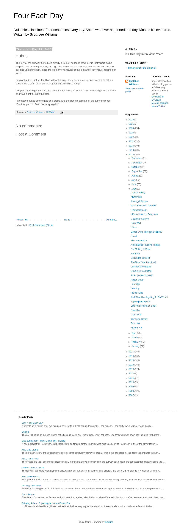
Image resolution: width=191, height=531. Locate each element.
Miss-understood (139, 240)
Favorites (135, 323)
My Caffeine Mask (31, 476)
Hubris (134, 227)
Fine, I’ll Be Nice (30, 458)
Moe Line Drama (30, 449)
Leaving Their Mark (31, 485)
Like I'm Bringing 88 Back (143, 306)
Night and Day (138, 192)
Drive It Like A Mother (141, 271)
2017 (131, 351)
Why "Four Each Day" (32, 423)
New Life (135, 310)
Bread (134, 236)
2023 (131, 132)
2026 (131, 119)
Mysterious (136, 197)
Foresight (135, 284)
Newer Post (22, 219)
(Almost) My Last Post (33, 467)
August (135, 175)
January (135, 346)
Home (67, 219)
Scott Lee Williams (134, 83)
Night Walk (136, 314)
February (136, 342)
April (134, 333)
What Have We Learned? (143, 205)
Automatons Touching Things (145, 245)
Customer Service (140, 219)
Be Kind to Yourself (140, 258)
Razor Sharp (137, 279)
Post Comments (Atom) (41, 225)
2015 (131, 360)
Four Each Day (38, 16)
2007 (131, 395)
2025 (131, 124)
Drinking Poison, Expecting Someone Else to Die (46, 503)
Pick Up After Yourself (141, 275)
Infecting (135, 288)
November (137, 162)
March (134, 337)
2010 (131, 382)
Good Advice (28, 494)
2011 (131, 378)
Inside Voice (137, 293)
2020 (131, 145)
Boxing (25, 432)
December (137, 158)
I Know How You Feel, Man (144, 214)
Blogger (109, 522)
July (133, 180)
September (137, 171)
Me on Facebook (160, 103)
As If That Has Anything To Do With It (149, 297)
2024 (131, 128)
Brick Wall (136, 223)
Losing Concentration (141, 266)
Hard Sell (135, 253)
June (134, 184)
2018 (131, 154)
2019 (131, 150)
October (135, 167)
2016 (131, 356)
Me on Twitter (158, 106)
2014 (131, 364)
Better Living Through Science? (146, 232)
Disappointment (138, 210)
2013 (131, 369)
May (133, 188)
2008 (131, 391)
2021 (131, 141)
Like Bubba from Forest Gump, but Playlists (43, 440)
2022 (131, 137)
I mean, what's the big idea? (142, 68)
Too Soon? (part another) (143, 262)
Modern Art (136, 327)
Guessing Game (139, 319)
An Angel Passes (139, 201)
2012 (131, 373)
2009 (131, 386)
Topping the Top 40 (140, 301)
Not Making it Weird (140, 249)
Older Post (111, 219)
